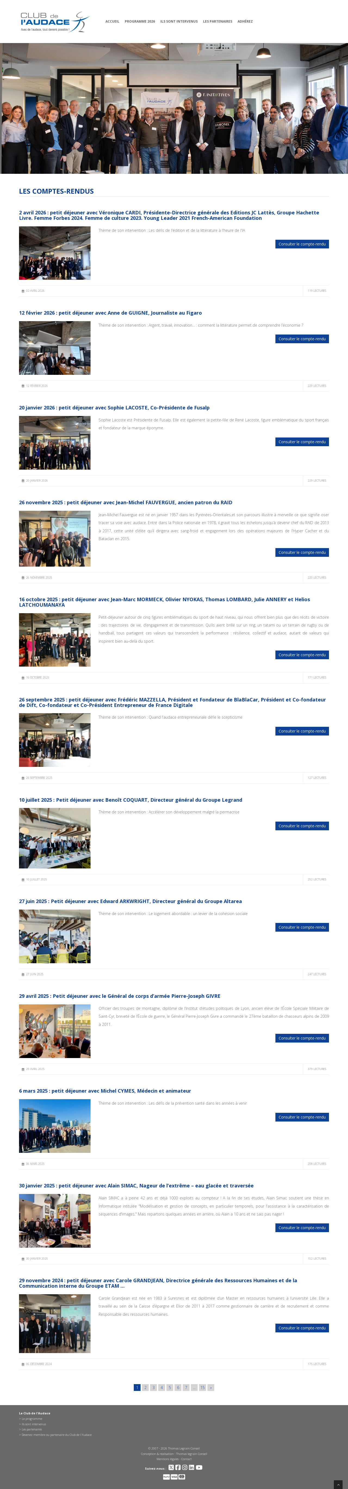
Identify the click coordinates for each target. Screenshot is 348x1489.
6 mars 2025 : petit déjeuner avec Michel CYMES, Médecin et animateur (105, 1090)
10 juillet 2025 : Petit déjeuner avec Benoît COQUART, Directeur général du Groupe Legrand (130, 800)
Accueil (112, 21)
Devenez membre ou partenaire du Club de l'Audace (57, 1435)
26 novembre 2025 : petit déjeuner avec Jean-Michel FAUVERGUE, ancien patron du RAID (125, 502)
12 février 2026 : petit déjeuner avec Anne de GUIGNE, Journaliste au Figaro (110, 312)
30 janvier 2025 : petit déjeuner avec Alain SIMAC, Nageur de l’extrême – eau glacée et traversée (136, 1185)
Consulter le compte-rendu (302, 244)
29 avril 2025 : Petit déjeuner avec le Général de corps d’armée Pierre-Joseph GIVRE (119, 996)
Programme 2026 (140, 21)
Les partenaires (217, 21)
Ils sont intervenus (179, 21)
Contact (186, 1459)
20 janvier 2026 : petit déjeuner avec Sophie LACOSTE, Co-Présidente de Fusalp (114, 407)
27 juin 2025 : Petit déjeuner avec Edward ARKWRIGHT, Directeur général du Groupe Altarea (130, 901)
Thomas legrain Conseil (191, 1454)
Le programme (32, 1419)
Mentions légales (168, 1459)
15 (202, 1387)
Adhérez (245, 21)
